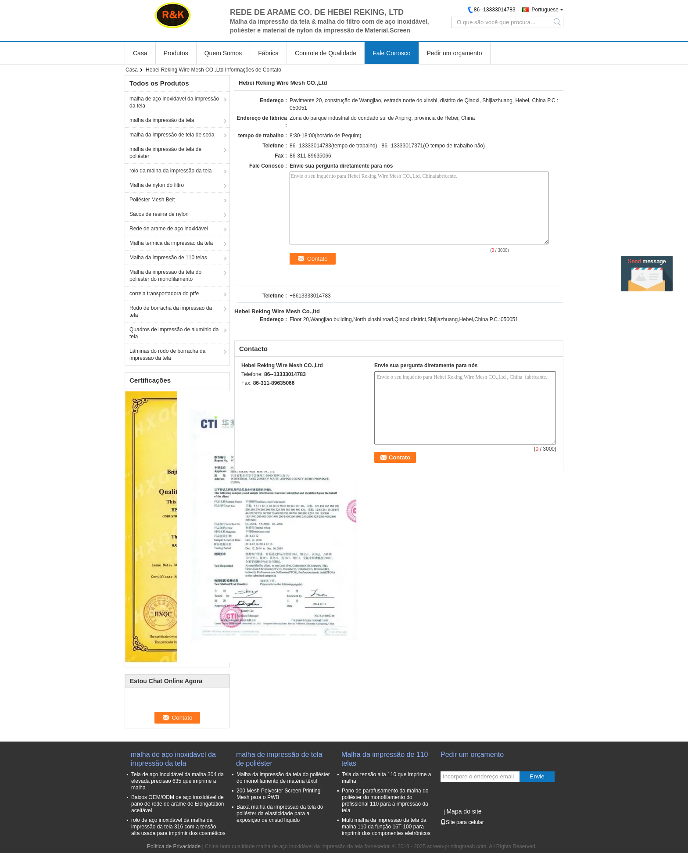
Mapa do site (463, 811)
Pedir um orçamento (454, 53)
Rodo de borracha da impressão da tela (170, 311)
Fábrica (268, 53)
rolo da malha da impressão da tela (170, 171)
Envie (537, 776)
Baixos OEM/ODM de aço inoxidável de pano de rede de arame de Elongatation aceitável (177, 804)
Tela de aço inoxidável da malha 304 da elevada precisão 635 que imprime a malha (177, 781)
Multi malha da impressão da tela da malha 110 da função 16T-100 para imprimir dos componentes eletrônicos (386, 826)
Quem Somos (223, 53)
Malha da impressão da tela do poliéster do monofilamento (165, 275)
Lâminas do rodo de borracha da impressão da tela (167, 354)
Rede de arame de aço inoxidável (168, 229)
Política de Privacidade (174, 846)
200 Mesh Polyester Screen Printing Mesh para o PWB (278, 794)
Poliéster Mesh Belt (152, 200)
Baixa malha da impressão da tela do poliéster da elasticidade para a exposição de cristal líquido (279, 813)
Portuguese (545, 10)
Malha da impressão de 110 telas (168, 257)
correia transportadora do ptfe (164, 293)
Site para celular (462, 822)
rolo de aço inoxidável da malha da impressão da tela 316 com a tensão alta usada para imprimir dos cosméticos (178, 826)
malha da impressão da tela (161, 120)
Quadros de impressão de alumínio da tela (174, 333)
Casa (140, 53)
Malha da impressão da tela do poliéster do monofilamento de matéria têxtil (283, 777)
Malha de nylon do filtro (156, 185)
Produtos (176, 53)
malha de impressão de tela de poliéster (165, 152)
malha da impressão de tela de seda (171, 135)
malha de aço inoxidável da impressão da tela (174, 102)
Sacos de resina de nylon (159, 214)
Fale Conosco (391, 53)
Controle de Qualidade (325, 53)
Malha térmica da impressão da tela (171, 243)
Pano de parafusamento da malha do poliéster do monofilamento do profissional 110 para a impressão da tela (385, 801)
